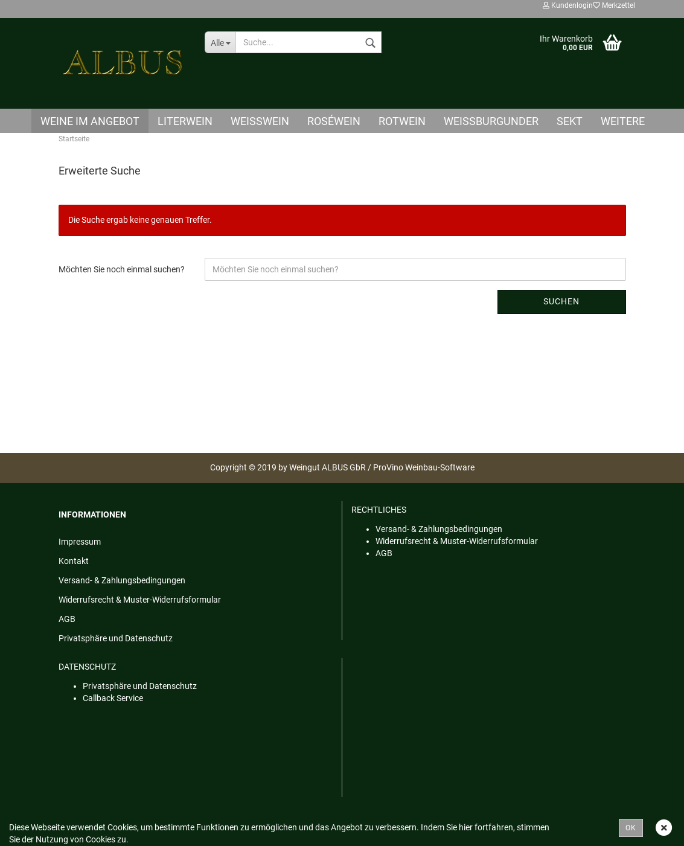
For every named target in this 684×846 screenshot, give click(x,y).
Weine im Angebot (89, 121)
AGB (67, 619)
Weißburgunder (491, 121)
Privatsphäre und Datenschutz (116, 638)
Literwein (185, 121)
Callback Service (113, 698)
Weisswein (260, 121)
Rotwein (402, 121)
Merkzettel (614, 5)
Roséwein (333, 121)
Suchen (561, 301)
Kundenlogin (568, 5)
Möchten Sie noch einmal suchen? (122, 269)
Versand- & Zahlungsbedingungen (122, 580)
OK (630, 828)
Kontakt (74, 561)
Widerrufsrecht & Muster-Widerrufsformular (140, 599)
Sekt (570, 121)
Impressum (80, 541)
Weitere (623, 121)
